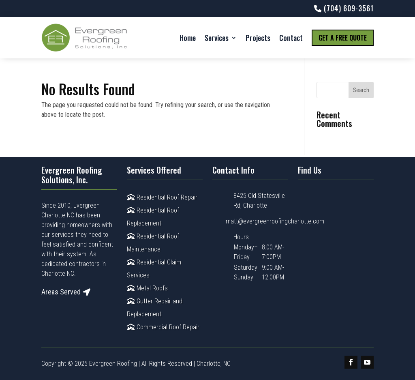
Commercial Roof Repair (163, 327)
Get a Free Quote (343, 38)
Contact (291, 37)
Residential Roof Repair (162, 197)
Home (188, 37)
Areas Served (61, 292)
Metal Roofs (147, 288)
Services (217, 37)
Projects (258, 37)
